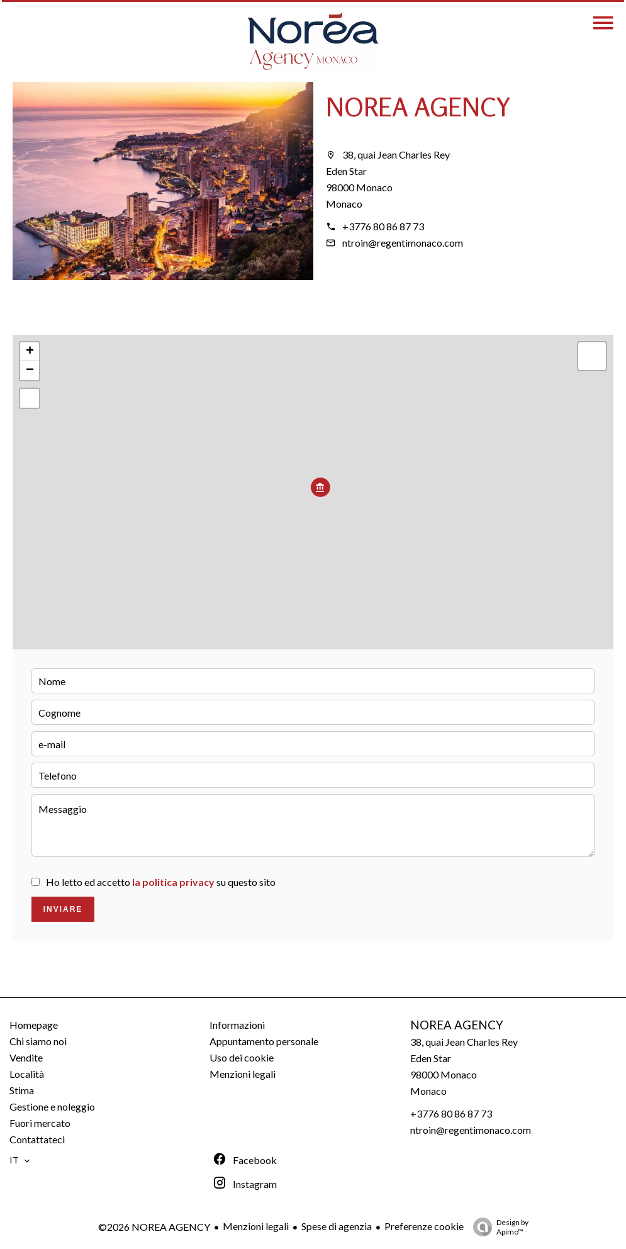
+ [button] (30, 351)
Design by (497, 1227)
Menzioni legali (256, 1226)
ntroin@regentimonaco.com (402, 243)
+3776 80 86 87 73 (383, 226)
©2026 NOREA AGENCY (154, 1227)
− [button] (30, 370)
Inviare (63, 909)
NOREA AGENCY (418, 107)
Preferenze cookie (424, 1226)
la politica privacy (173, 882)
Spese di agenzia (336, 1226)
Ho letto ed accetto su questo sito (161, 882)
